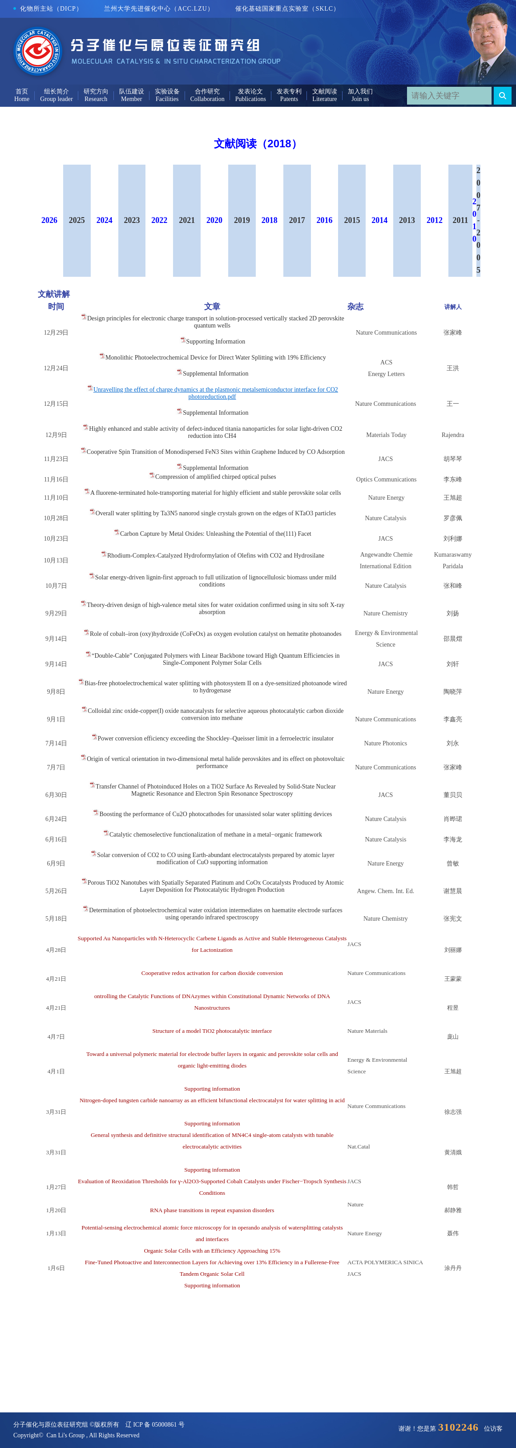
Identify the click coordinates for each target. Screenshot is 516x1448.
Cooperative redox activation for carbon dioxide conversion (212, 980)
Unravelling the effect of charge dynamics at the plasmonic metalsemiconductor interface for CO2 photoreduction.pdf (215, 393)
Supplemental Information (215, 373)
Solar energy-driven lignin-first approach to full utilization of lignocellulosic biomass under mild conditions (215, 581)
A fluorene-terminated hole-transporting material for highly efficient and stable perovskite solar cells (215, 492)
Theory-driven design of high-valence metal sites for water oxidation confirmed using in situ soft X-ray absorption (215, 608)
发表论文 (250, 91)
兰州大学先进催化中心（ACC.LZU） (159, 8)
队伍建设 (131, 91)
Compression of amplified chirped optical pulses (215, 476)
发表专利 (289, 91)
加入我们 (360, 91)
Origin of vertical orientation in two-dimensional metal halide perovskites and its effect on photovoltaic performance (215, 762)
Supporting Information (216, 341)
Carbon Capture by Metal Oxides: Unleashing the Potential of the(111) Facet (215, 533)
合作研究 (207, 91)
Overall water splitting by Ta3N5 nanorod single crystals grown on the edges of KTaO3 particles (216, 513)
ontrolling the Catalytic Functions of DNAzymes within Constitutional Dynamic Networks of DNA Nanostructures (212, 1009)
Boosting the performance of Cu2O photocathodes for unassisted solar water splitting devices (215, 814)
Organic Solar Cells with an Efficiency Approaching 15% (212, 1250)
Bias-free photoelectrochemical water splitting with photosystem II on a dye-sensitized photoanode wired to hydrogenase (216, 687)
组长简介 (56, 91)
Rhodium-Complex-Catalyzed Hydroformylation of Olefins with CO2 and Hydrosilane (215, 555)
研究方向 (96, 91)
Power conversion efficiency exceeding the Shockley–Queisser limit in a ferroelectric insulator (216, 738)
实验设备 (167, 91)
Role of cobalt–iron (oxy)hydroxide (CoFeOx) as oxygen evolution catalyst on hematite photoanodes (216, 634)
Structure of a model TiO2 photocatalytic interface (212, 1037)
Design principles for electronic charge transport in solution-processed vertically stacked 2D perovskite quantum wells (215, 322)
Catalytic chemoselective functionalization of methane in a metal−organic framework (215, 834)
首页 (22, 91)
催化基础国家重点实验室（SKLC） (287, 8)
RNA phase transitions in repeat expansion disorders (212, 1210)
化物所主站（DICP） (48, 8)
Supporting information (212, 1088)
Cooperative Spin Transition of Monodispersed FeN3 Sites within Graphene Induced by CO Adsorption (216, 452)
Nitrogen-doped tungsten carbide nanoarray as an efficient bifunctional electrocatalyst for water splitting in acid (212, 1107)
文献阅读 (324, 91)
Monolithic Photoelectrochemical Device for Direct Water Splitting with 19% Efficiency (215, 357)
